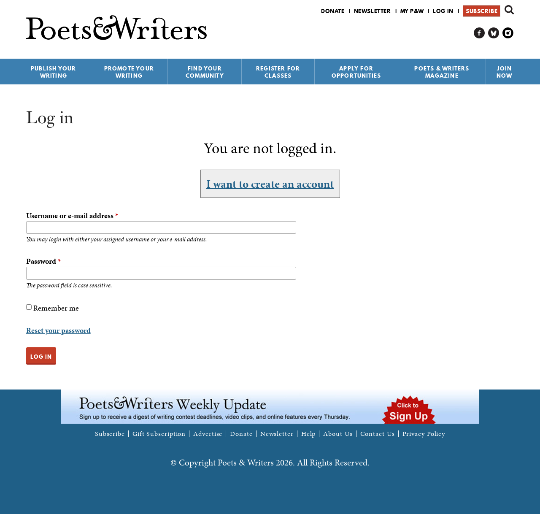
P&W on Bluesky (494, 33)
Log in (443, 11)
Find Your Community (205, 72)
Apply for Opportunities (356, 72)
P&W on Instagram (508, 33)
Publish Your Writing (53, 72)
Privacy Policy (424, 433)
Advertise (207, 433)
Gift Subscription (159, 433)
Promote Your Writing (129, 72)
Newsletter (372, 11)
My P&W (412, 11)
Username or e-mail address (72, 215)
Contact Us (377, 433)
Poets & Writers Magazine (441, 72)
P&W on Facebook (479, 33)
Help (308, 433)
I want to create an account (270, 184)
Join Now (505, 72)
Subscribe (481, 11)
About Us (337, 433)
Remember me (56, 308)
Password (43, 261)
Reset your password (58, 330)
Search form (509, 9)
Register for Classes (278, 72)
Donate (333, 11)
